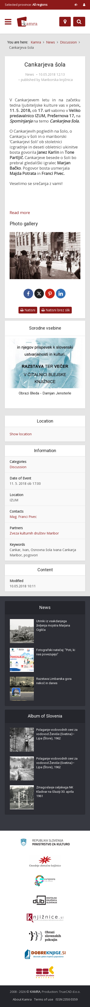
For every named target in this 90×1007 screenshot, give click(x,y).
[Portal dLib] (45, 900)
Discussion (18, 467)
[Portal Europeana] (45, 881)
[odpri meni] (8, 22)
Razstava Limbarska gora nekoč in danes (54, 681)
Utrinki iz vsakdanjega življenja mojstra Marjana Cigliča (53, 625)
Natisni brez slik (56, 310)
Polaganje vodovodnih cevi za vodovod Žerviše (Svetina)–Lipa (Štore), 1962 (57, 734)
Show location (21, 434)
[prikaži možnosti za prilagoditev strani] (76, 4)
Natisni (27, 310)
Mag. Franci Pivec (23, 516)
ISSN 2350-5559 (67, 999)
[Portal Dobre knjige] (45, 954)
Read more (20, 212)
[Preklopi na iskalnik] (79, 21)
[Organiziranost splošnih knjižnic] (45, 861)
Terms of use (43, 999)
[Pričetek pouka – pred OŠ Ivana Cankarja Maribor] (45, 255)
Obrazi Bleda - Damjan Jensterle (45, 393)
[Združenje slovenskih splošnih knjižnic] (45, 918)
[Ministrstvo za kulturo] (45, 843)
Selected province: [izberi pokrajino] (26, 4)
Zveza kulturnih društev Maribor (34, 533)
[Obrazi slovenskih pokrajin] (45, 936)
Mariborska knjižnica (57, 80)
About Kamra (22, 999)
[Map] (65, 21)
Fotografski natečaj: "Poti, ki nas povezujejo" (55, 652)
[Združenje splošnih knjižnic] (45, 972)
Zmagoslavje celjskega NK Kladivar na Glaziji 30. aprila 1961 (55, 792)
